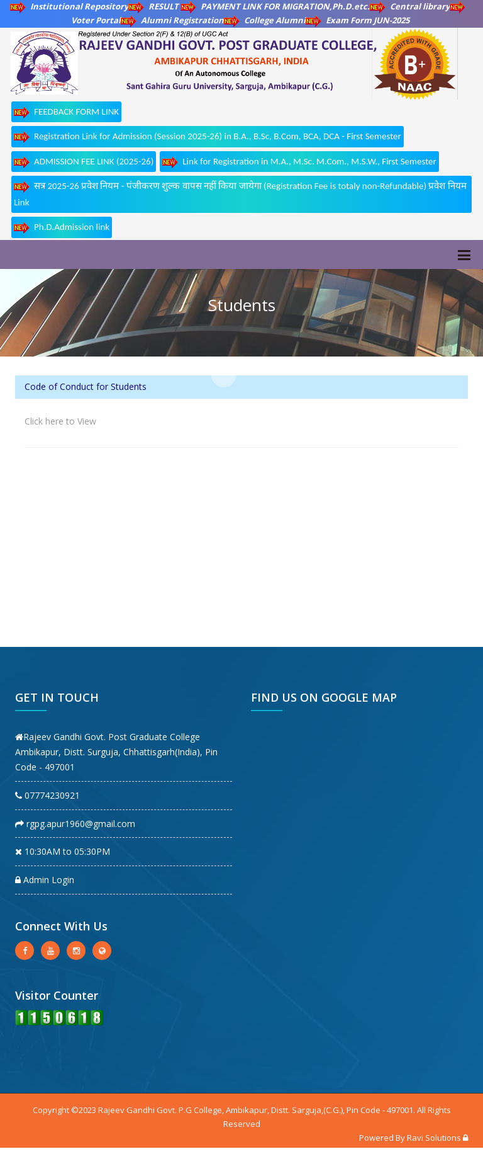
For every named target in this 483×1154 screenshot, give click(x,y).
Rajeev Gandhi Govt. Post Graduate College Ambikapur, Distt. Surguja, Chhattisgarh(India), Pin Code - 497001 (116, 752)
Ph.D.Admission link (61, 227)
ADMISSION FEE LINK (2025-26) (83, 162)
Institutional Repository (69, 6)
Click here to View (60, 421)
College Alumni (265, 20)
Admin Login (44, 880)
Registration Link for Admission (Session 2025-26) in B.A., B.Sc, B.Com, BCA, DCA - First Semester (207, 137)
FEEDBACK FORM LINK (66, 112)
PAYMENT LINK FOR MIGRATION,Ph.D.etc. (275, 6)
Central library (410, 6)
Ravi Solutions (434, 1137)
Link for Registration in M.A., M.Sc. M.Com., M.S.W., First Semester (299, 162)
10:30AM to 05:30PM (62, 851)
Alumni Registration (172, 20)
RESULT (154, 6)
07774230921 (47, 795)
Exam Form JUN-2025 (357, 20)
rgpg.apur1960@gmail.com (75, 824)
